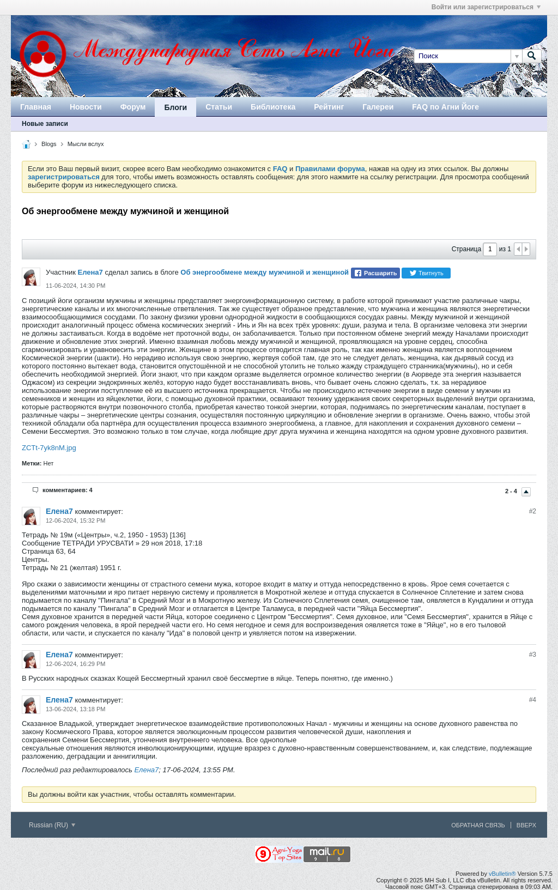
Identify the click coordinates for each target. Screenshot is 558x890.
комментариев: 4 (68, 490)
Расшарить (375, 273)
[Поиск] (468, 56)
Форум (133, 106)
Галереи (377, 106)
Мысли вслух (86, 144)
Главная (35, 106)
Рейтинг (329, 106)
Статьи (218, 106)
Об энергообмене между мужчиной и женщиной (264, 272)
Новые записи (45, 124)
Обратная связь (478, 825)
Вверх (526, 825)
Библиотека (273, 106)
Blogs (49, 144)
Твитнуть (426, 273)
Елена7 (89, 272)
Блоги (175, 107)
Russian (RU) (52, 825)
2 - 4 (512, 491)
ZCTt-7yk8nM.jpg (49, 448)
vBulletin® (502, 873)
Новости (86, 106)
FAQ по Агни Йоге (445, 106)
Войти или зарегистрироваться (486, 7)
